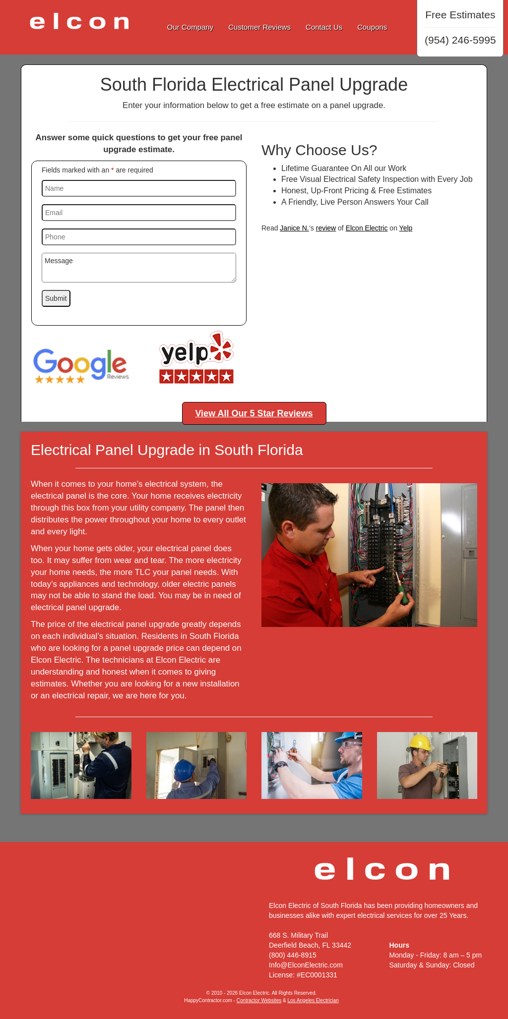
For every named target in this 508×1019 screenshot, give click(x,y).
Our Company (190, 27)
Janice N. (294, 228)
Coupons (372, 27)
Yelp (406, 228)
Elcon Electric (367, 228)
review (326, 228)
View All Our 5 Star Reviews (254, 413)
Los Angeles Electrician (312, 1000)
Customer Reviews (259, 27)
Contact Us (324, 27)
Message (139, 268)
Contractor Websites (259, 1000)
